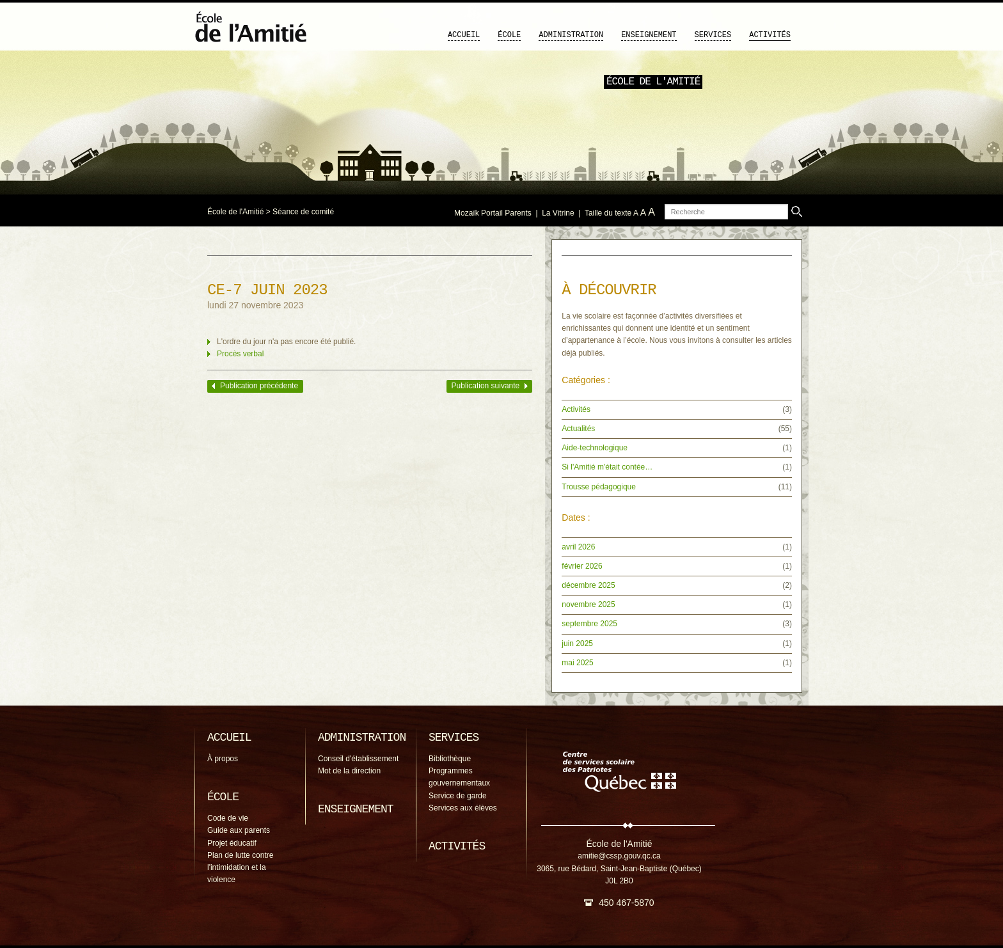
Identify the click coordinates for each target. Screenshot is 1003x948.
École (509, 35)
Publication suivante (486, 385)
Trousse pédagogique (599, 486)
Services (713, 35)
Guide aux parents (238, 830)
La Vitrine (558, 213)
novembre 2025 (588, 604)
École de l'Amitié (235, 211)
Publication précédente (259, 385)
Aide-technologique (595, 447)
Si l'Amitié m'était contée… (607, 466)
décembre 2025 (588, 585)
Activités (770, 35)
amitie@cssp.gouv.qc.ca (619, 855)
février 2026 (582, 566)
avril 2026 (578, 546)
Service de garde (458, 795)
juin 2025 (577, 643)
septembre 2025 (589, 623)
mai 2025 (577, 662)
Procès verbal (240, 353)
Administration (571, 35)
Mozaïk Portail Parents (493, 213)
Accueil (464, 35)
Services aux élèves (463, 807)
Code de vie (227, 818)
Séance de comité (303, 211)
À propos (222, 758)
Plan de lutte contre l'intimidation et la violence (240, 867)
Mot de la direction (349, 770)
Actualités (578, 428)
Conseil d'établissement (358, 758)
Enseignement (648, 35)
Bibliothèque (450, 758)
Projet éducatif (232, 843)
